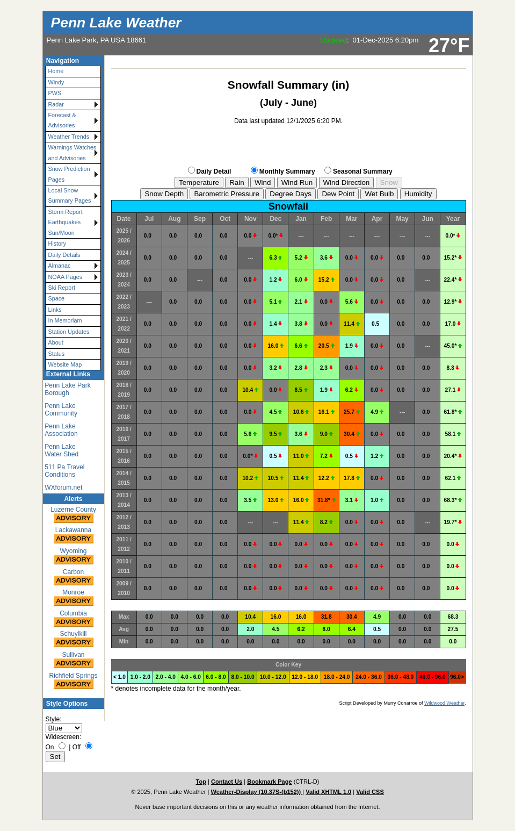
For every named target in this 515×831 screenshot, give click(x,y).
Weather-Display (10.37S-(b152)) (256, 792)
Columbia (73, 619)
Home (56, 71)
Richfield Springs (73, 681)
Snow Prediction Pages (69, 174)
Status (56, 353)
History (57, 243)
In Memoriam (65, 320)
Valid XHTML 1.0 (328, 792)
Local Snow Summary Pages (69, 195)
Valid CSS (370, 792)
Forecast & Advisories (62, 120)
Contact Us (226, 781)
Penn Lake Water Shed (61, 450)
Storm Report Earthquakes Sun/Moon (65, 222)
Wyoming (73, 556)
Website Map (65, 364)
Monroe (73, 598)
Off (76, 747)
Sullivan (73, 660)
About (55, 342)
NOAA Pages (65, 277)
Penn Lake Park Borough (67, 389)
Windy (56, 82)
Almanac (59, 265)
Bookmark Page (269, 781)
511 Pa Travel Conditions (64, 470)
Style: (54, 719)
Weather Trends (69, 136)
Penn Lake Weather (116, 23)
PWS (55, 93)
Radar (56, 104)
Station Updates (69, 331)
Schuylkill (73, 639)
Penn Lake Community (61, 409)
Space (56, 298)
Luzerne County (73, 515)
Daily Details (64, 255)
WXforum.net (63, 487)
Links (55, 309)
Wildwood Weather (444, 703)
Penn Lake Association (61, 430)
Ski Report (61, 287)
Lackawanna (73, 535)
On (50, 747)
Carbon (73, 577)
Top (201, 781)
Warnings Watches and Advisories (72, 152)
